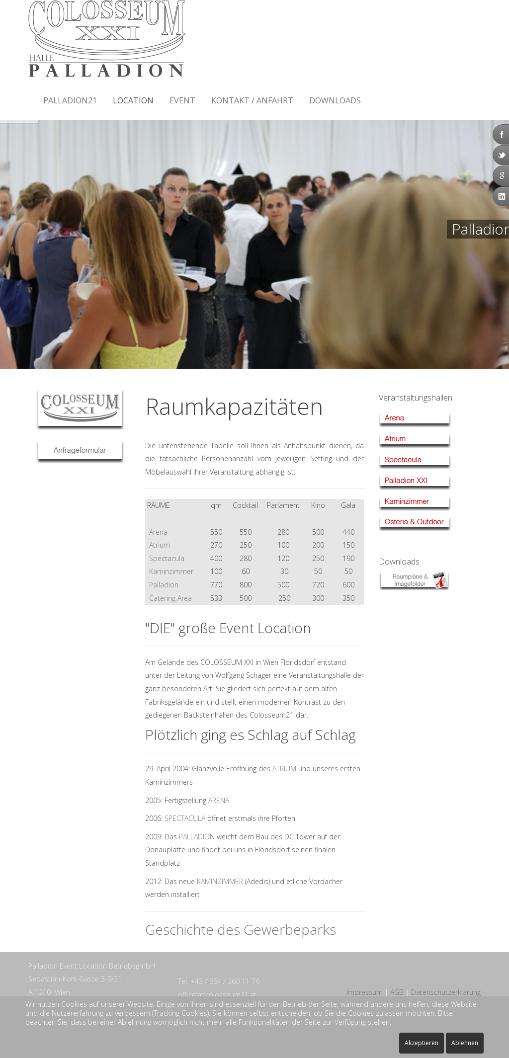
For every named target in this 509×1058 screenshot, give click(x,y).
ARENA (218, 800)
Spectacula (166, 558)
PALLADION (197, 836)
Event (182, 100)
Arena (156, 532)
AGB (397, 992)
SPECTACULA (185, 818)
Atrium (159, 545)
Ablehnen (464, 1043)
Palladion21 (70, 100)
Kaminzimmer (171, 571)
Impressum (364, 992)
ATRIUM (284, 768)
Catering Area (170, 598)
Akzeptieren (421, 1043)
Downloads (335, 100)
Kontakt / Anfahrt (252, 100)
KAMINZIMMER (220, 881)
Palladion (163, 584)
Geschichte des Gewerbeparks (240, 929)
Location (133, 100)
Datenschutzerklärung (446, 992)
